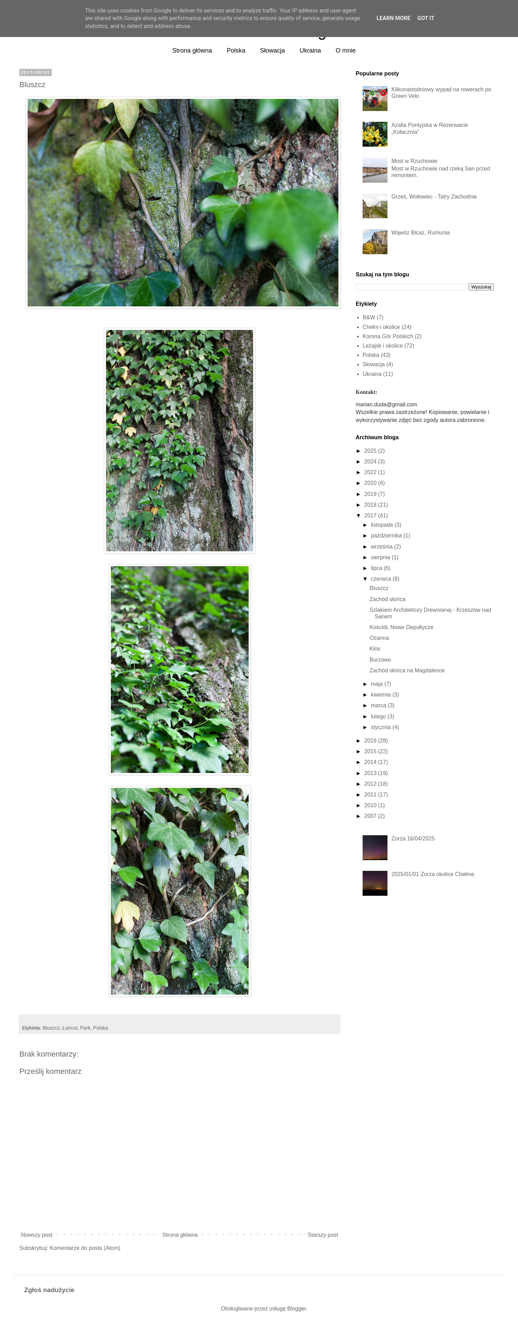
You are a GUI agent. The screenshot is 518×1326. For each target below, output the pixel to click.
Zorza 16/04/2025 (412, 838)
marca (378, 705)
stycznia (381, 727)
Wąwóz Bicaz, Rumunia (420, 233)
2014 (370, 762)
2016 (370, 741)
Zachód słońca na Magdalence (407, 670)
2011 (370, 795)
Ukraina (310, 50)
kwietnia (381, 695)
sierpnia (380, 557)
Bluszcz (51, 1028)
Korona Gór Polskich (388, 336)
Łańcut (70, 1028)
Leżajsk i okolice (383, 346)
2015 (370, 751)
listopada (382, 525)
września (382, 547)
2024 (370, 461)
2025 (370, 451)
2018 (370, 505)
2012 (370, 784)
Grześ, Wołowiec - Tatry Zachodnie (434, 197)
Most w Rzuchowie (414, 161)
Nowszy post (36, 1235)
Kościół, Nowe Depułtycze (401, 627)
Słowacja (272, 50)
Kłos (375, 649)
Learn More (393, 18)
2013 (370, 773)
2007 (370, 816)
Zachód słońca (387, 599)
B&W (369, 317)
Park (85, 1028)
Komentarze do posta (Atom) (85, 1248)
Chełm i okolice (381, 327)
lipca (376, 568)
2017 (370, 515)
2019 (370, 494)
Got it (425, 18)
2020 (370, 483)
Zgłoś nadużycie (49, 1289)
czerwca (381, 579)
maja (377, 684)
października (386, 535)
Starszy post (323, 1235)
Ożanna (379, 638)
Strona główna (192, 50)
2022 (370, 472)
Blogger (296, 1308)
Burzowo (380, 660)
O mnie (346, 50)
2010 (370, 805)
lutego (378, 716)
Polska (236, 50)
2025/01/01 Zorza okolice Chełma (432, 874)
